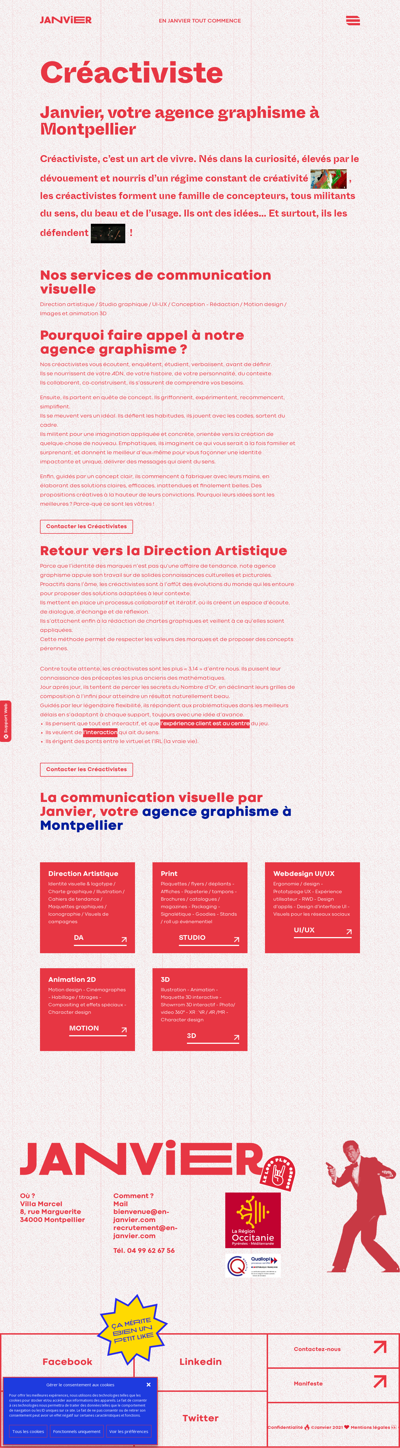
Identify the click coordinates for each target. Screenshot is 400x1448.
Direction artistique (67, 304)
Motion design (263, 304)
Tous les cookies (28, 1431)
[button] (148, 1384)
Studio (192, 938)
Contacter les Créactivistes (86, 526)
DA (79, 938)
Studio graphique (123, 304)
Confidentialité (356, 1428)
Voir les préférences (128, 1431)
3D (191, 1037)
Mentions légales (311, 1428)
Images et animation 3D (73, 313)
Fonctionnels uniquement (77, 1431)
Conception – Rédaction (205, 304)
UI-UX (159, 304)
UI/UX (304, 931)
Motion (84, 1029)
